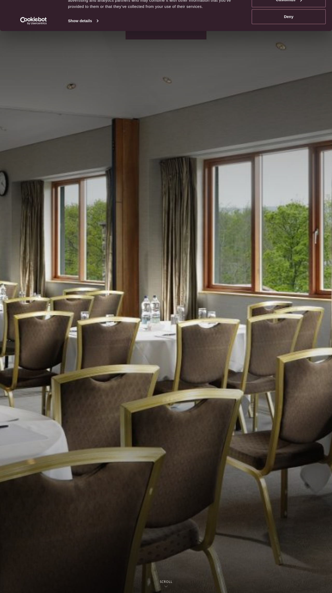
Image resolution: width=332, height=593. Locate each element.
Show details (80, 52)
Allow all (289, 13)
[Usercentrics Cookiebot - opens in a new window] (33, 52)
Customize (289, 31)
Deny (289, 47)
